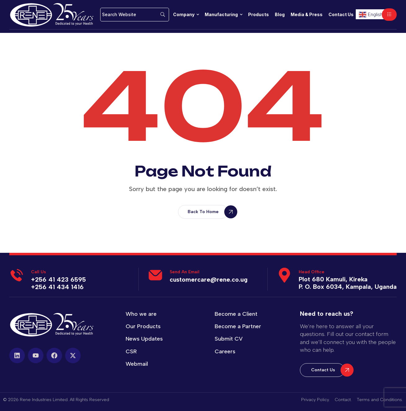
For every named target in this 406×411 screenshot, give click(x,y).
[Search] (134, 14)
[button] (389, 14)
